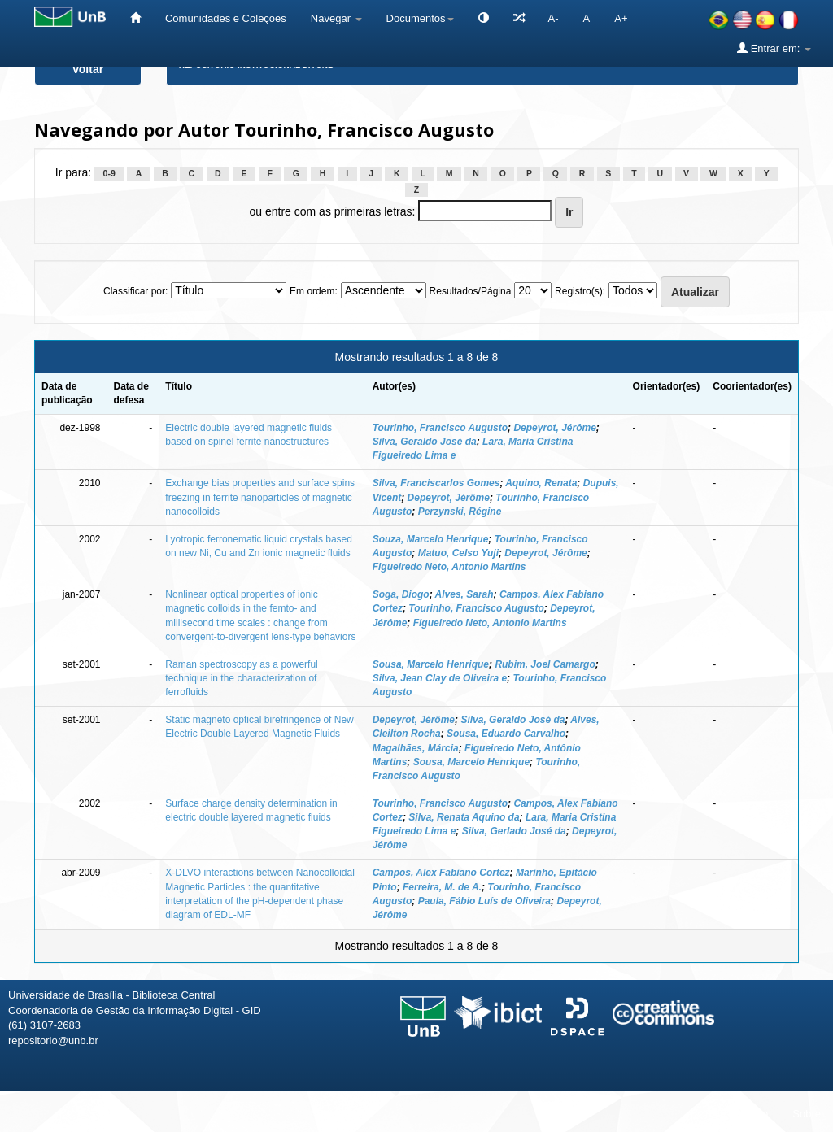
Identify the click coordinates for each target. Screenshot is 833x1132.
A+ (620, 18)
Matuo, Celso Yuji (458, 553)
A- (553, 18)
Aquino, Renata (541, 483)
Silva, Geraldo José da (425, 441)
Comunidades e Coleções (225, 18)
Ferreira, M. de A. (442, 887)
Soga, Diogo (401, 594)
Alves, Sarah (464, 594)
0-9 (109, 173)
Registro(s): (580, 291)
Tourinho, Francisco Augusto (440, 427)
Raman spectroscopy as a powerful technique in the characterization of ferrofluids (241, 678)
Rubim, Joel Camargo (545, 664)
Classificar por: (135, 291)
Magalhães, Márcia (416, 748)
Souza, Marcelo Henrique (431, 539)
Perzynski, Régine (460, 511)
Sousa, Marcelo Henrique (431, 664)
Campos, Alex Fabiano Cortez (441, 872)
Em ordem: (314, 291)
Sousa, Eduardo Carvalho (506, 733)
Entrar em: (774, 47)
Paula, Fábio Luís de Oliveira (484, 901)
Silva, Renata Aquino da (463, 817)
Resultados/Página (471, 291)
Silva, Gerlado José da (514, 831)
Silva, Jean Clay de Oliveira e (440, 678)
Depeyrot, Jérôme (554, 427)
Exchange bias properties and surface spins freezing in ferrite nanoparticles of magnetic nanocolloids (260, 496)
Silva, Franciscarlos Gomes (436, 483)
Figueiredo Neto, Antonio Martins (449, 567)
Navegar (336, 18)
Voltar (88, 69)
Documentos (420, 18)
